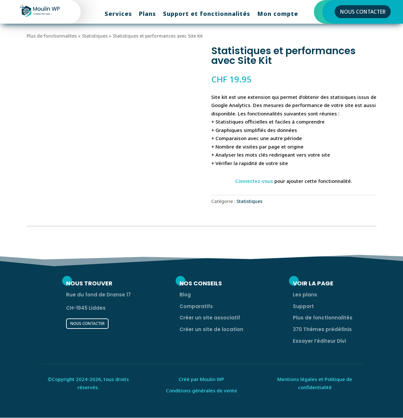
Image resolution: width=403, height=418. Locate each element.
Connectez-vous (254, 181)
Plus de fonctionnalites (52, 36)
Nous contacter (362, 11)
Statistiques (95, 36)
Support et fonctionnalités (206, 14)
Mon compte (277, 14)
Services (118, 14)
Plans (147, 14)
